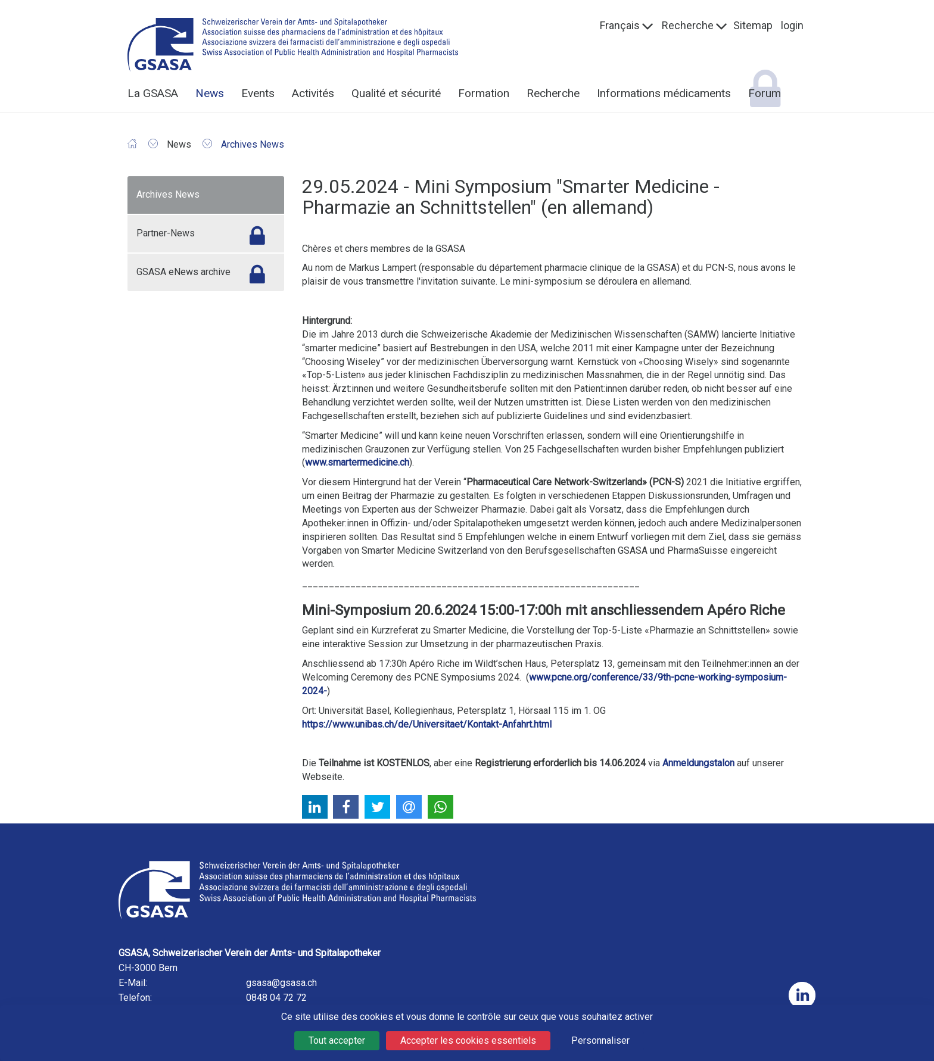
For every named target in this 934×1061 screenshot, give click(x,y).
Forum (764, 93)
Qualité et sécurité (396, 93)
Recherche (688, 25)
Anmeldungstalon (698, 763)
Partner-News (165, 233)
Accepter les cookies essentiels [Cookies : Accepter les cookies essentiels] (468, 1040)
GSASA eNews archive (183, 271)
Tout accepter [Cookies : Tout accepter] (337, 1040)
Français (620, 25)
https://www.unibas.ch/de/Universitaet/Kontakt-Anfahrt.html (427, 724)
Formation (483, 93)
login (792, 25)
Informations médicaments (664, 93)
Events (258, 93)
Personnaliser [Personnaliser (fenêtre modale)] (600, 1040)
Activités (313, 93)
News (209, 93)
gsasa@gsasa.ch (281, 982)
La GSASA (152, 93)
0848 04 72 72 (276, 997)
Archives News (168, 194)
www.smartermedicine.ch (357, 462)
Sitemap (753, 25)
